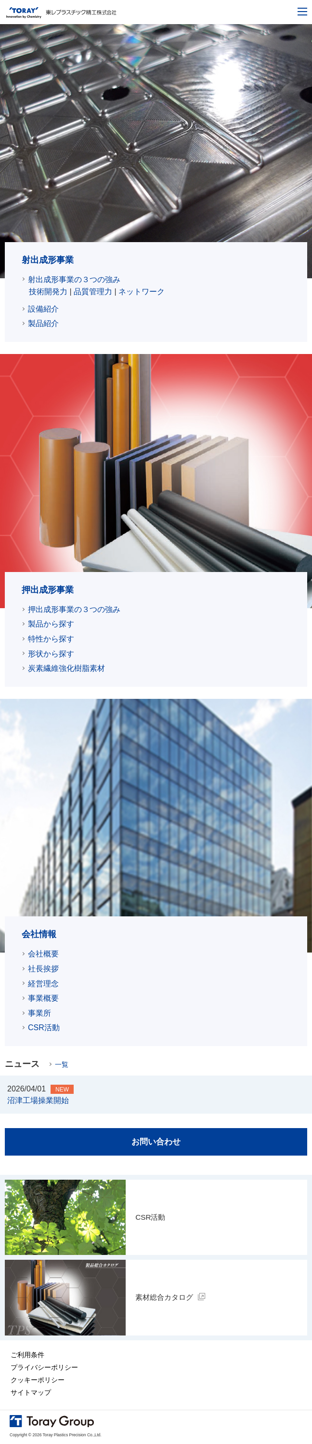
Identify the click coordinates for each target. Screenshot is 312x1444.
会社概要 (43, 954)
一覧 (61, 1064)
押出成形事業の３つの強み (74, 609)
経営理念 (43, 984)
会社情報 (39, 934)
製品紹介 (43, 323)
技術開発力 (48, 291)
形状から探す (51, 654)
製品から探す (51, 624)
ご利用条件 (27, 1356)
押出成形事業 (48, 590)
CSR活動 (44, 1027)
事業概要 (43, 998)
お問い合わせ (156, 1142)
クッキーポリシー (38, 1381)
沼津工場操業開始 (38, 1100)
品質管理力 (93, 291)
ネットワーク (141, 291)
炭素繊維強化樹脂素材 (66, 668)
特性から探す (51, 639)
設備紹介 (43, 309)
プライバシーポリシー (44, 1368)
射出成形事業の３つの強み (74, 279)
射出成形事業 (48, 260)
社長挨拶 (43, 969)
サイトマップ (31, 1393)
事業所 (39, 1013)
